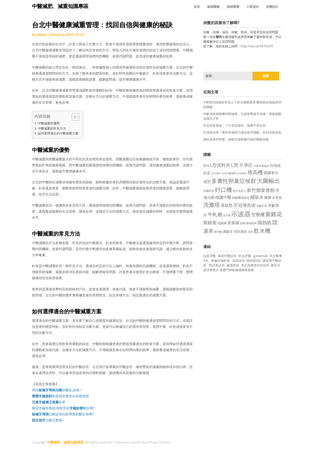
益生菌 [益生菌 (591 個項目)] (226, 215)
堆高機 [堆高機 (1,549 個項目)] (255, 173)
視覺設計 (272, 6)
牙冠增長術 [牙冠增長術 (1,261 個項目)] (244, 205)
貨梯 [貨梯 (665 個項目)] (242, 223)
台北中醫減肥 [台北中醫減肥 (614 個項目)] (229, 173)
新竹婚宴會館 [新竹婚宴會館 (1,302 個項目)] (261, 190)
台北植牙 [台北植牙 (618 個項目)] (242, 173)
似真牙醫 (209, 256)
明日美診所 (216, 265)
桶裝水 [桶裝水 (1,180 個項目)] (257, 197)
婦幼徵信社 (254, 260)
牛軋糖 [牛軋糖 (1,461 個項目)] (215, 214)
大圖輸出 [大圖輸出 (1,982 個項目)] (268, 181)
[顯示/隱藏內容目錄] (73, 117)
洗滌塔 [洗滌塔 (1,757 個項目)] (211, 205)
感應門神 (226, 270)
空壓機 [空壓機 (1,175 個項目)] (258, 214)
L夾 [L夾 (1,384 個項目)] (235, 165)
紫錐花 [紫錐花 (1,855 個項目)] (273, 214)
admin (41, 35)
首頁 (197, 6)
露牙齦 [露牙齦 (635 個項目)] (218, 231)
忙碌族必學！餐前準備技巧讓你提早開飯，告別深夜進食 (242, 132)
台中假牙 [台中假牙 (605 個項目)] (216, 173)
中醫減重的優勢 (49, 123)
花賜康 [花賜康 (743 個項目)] (222, 223)
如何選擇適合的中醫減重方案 (58, 133)
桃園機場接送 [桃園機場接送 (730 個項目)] (240, 197)
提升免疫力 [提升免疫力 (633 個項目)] (239, 191)
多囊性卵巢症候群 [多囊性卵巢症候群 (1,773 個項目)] (233, 181)
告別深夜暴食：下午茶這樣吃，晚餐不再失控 (234, 125)
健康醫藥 (213, 6)
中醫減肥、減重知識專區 (60, 6)
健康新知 (233, 265)
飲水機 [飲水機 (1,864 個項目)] (262, 230)
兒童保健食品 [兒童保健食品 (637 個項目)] (261, 165)
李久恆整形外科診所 (255, 265)
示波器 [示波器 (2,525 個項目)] (241, 214)
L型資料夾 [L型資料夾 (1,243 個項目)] (220, 165)
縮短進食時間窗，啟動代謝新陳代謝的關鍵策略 (236, 139)
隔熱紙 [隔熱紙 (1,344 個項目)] (264, 222)
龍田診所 (238, 260)
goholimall (260, 256)
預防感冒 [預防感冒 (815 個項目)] (240, 232)
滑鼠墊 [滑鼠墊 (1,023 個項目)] (227, 205)
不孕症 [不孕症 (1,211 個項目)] (246, 165)
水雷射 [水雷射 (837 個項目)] (277, 198)
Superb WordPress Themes (150, 442)
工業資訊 (252, 6)
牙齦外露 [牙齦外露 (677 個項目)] (261, 205)
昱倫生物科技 (220, 260)
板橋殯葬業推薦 (243, 270)
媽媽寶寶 (233, 6)
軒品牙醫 (245, 256)
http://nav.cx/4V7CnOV (257, 46)
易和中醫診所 (227, 256)
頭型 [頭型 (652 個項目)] (250, 231)
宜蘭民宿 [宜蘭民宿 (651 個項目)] (208, 191)
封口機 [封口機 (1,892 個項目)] (223, 189)
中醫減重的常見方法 (52, 128)
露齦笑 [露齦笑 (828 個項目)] (228, 232)
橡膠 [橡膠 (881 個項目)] (267, 197)
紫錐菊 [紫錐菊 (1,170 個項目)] (210, 222)
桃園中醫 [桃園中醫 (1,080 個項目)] (223, 197)
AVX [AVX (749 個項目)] (206, 165)
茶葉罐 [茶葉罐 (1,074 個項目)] (233, 222)
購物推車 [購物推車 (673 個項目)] (251, 223)
